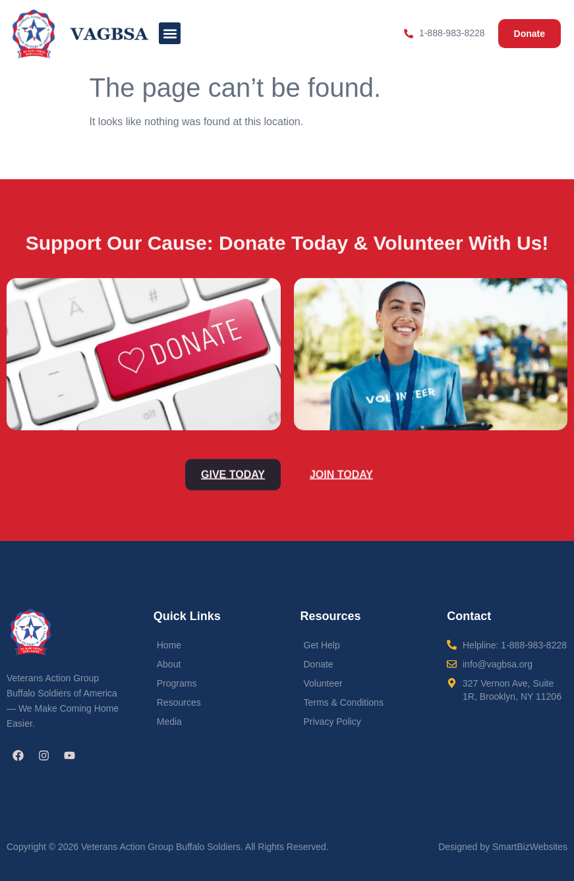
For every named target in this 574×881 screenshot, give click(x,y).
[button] (170, 33)
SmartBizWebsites (529, 846)
